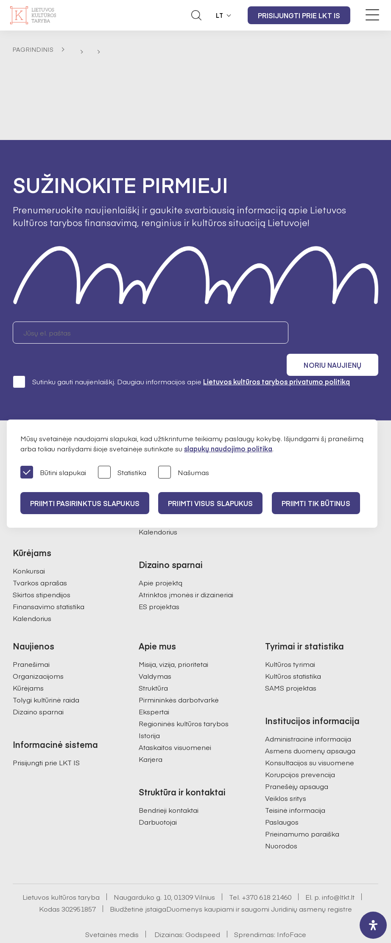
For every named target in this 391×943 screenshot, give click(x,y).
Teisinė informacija (295, 787)
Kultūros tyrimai (290, 641)
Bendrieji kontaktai (168, 787)
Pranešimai (31, 641)
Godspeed (202, 911)
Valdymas (155, 653)
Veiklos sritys (285, 775)
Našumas (183, 472)
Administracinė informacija (308, 716)
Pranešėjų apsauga (296, 763)
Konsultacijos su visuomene (309, 739)
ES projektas (159, 583)
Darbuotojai (158, 799)
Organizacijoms (38, 653)
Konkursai (29, 548)
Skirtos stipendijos (41, 571)
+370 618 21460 (266, 874)
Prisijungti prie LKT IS (299, 15)
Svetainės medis (112, 911)
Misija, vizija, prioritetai (173, 641)
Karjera (150, 736)
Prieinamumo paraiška (302, 811)
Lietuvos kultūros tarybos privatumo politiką (276, 359)
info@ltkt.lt (338, 874)
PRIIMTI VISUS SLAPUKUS (212, 503)
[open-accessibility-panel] (373, 925)
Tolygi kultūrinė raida (46, 677)
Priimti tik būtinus (318, 503)
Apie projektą (160, 560)
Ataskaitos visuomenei (175, 724)
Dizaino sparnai (38, 689)
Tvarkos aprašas (40, 560)
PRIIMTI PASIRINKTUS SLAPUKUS (85, 503)
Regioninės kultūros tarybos (184, 700)
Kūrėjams (28, 665)
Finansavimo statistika (48, 583)
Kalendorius (32, 595)
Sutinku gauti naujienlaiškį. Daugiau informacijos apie (181, 359)
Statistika (122, 472)
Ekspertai (154, 689)
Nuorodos (281, 823)
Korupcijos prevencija (300, 751)
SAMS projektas (290, 665)
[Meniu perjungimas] (372, 14)
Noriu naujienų (337, 332)
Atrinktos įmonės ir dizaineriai (186, 571)
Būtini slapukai (53, 472)
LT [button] (219, 15)
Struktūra (153, 665)
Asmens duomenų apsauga (310, 728)
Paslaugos (282, 799)
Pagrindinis (33, 49)
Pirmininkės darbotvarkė (179, 677)
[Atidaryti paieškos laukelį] (196, 15)
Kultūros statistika (293, 653)
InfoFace (291, 911)
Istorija (149, 712)
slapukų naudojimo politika (228, 448)
